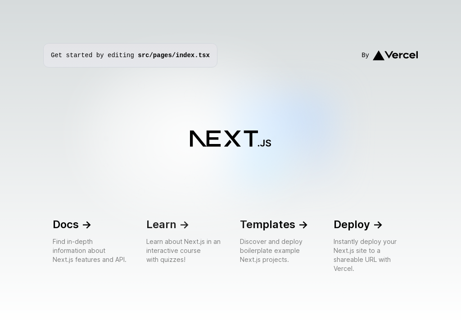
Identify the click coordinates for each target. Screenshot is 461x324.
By (390, 55)
